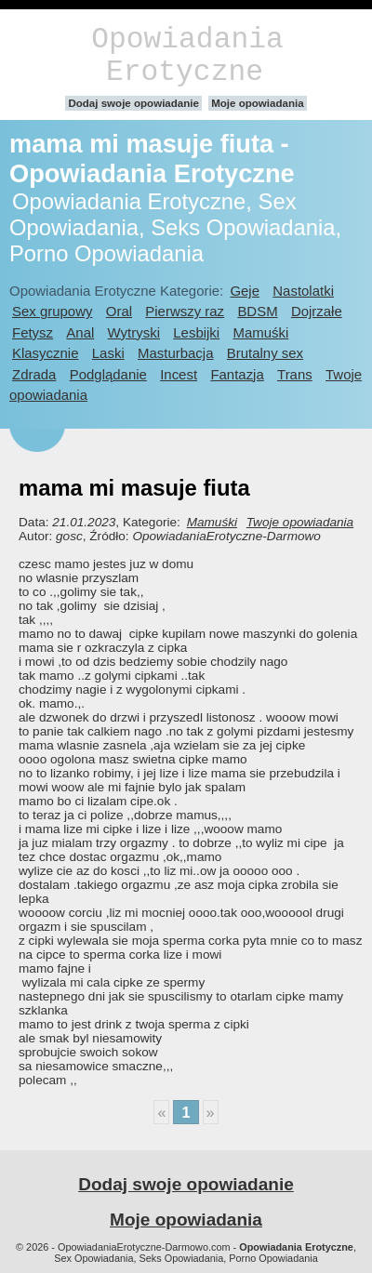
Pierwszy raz (184, 311)
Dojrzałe (316, 311)
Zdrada (34, 374)
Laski (108, 353)
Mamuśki (260, 332)
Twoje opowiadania (299, 522)
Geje (244, 290)
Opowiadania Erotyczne (187, 55)
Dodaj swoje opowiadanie (133, 103)
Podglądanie (108, 374)
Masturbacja (175, 353)
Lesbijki (196, 332)
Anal (80, 332)
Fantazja (236, 374)
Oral (119, 311)
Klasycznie (45, 353)
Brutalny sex (265, 353)
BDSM (257, 311)
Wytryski (134, 332)
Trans (294, 374)
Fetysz (32, 332)
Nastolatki (303, 290)
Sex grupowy (52, 311)
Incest (178, 374)
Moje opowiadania (257, 103)
